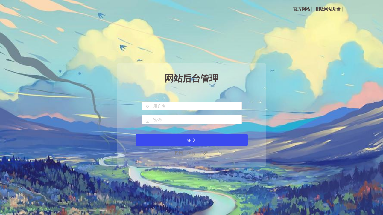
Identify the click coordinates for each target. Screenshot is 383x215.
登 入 (191, 140)
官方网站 (301, 9)
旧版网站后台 (328, 9)
